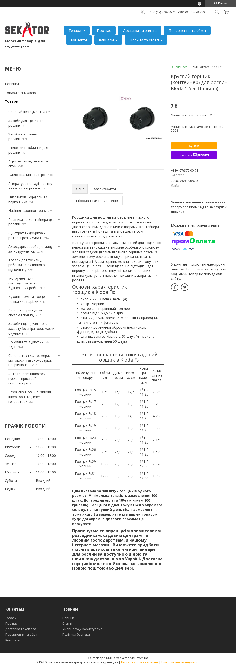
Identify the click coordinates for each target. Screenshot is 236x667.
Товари (74, 30)
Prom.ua (142, 658)
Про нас (104, 30)
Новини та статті (144, 39)
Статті (67, 623)
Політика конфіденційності (180, 662)
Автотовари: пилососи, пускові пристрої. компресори (27, 378)
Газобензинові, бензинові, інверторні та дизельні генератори (30, 397)
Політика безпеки (76, 634)
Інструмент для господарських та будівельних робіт (23, 283)
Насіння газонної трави (27, 210)
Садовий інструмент (24, 111)
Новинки (12, 83)
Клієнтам (106, 39)
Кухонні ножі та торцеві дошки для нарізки (27, 299)
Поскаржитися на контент (139, 662)
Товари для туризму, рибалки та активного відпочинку (26, 265)
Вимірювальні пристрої (27, 174)
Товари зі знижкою (20, 92)
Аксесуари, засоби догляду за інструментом (30, 249)
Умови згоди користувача (82, 629)
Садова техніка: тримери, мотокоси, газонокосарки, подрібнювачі (30, 360)
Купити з (194, 155)
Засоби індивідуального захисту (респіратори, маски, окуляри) (31, 328)
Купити (194, 146)
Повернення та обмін (187, 30)
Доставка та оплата (140, 30)
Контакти (79, 39)
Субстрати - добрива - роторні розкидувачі (26, 235)
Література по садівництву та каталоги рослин (30, 186)
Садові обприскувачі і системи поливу (26, 312)
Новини (68, 618)
